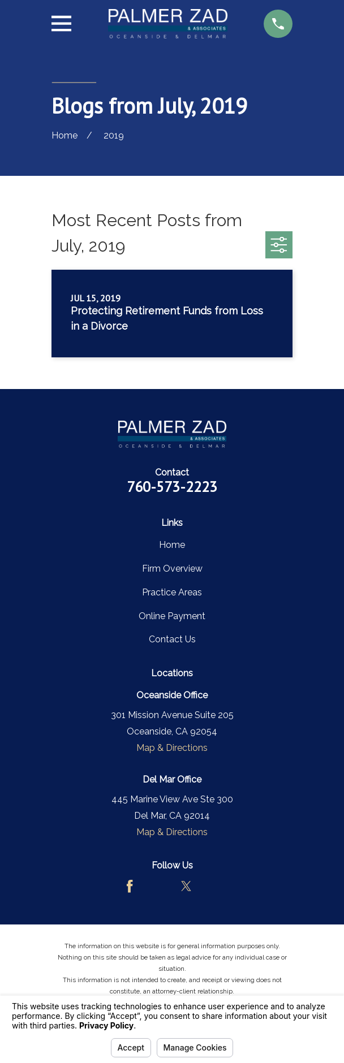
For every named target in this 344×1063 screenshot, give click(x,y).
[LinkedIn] (214, 886)
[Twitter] (186, 886)
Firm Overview (172, 568)
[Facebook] (129, 886)
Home (172, 544)
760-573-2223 (172, 486)
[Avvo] (158, 886)
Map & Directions (172, 747)
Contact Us (172, 639)
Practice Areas (172, 592)
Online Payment (172, 616)
